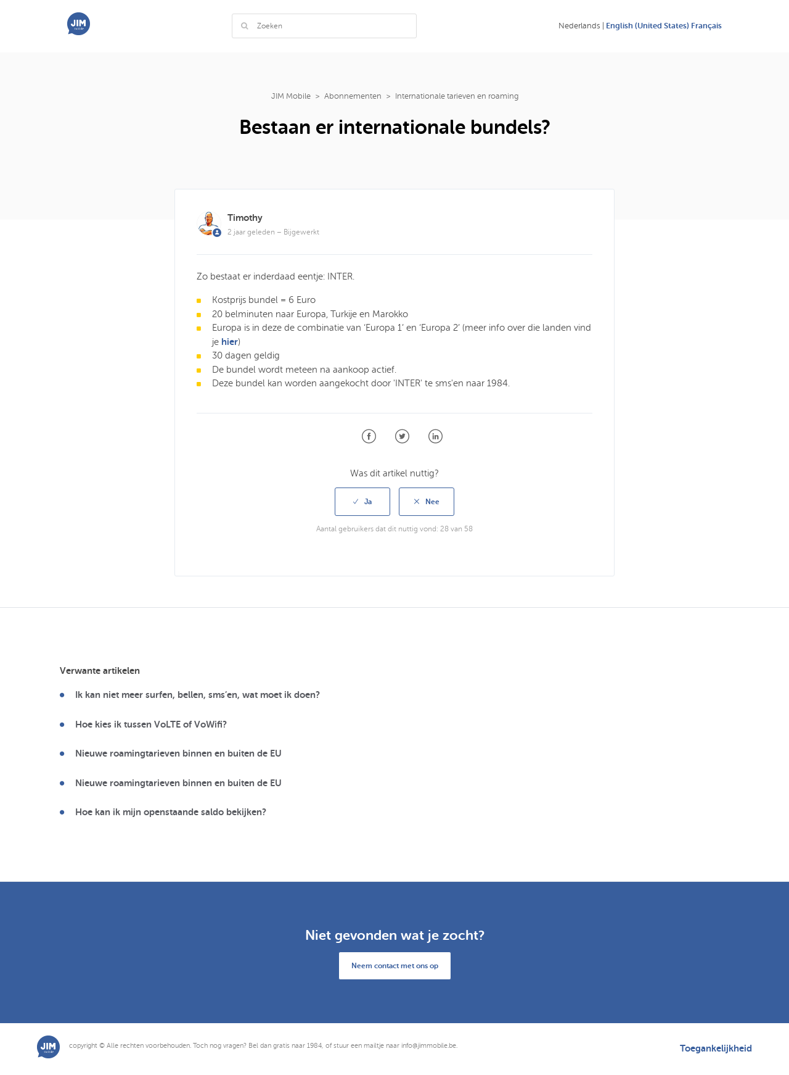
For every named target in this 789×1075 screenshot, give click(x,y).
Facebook (369, 436)
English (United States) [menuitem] (648, 25)
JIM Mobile (291, 96)
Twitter (402, 436)
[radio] (362, 502)
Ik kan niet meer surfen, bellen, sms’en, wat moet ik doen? (197, 694)
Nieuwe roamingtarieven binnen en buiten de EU (178, 753)
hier (229, 341)
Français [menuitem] (706, 25)
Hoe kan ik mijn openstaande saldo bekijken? (170, 812)
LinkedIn (435, 436)
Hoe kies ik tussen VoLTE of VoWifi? (151, 724)
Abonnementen (353, 96)
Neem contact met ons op (394, 965)
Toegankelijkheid (716, 1048)
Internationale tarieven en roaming (456, 96)
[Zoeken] (324, 26)
